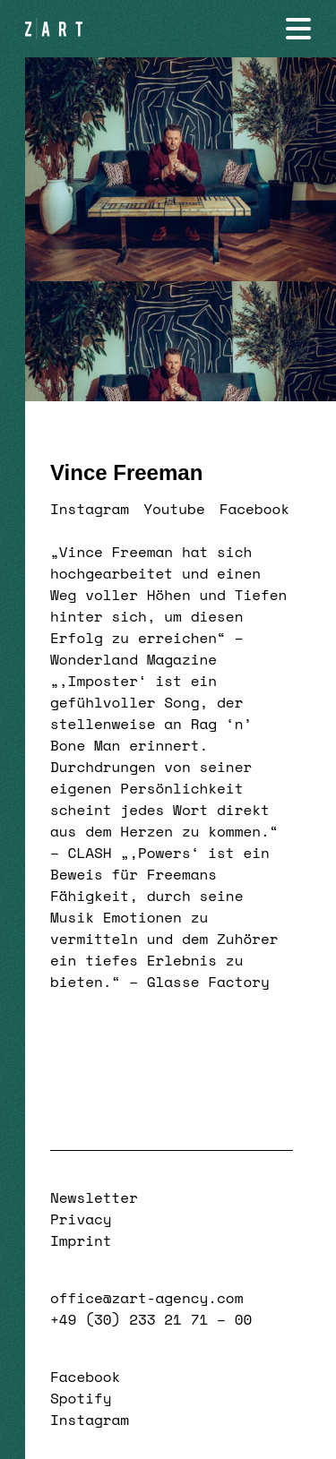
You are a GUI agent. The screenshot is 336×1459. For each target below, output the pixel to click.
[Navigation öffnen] (298, 28)
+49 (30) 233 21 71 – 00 (151, 1319)
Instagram (89, 508)
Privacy (81, 1219)
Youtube (174, 508)
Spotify (81, 1398)
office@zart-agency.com (146, 1298)
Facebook (254, 508)
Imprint (81, 1240)
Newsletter (94, 1197)
